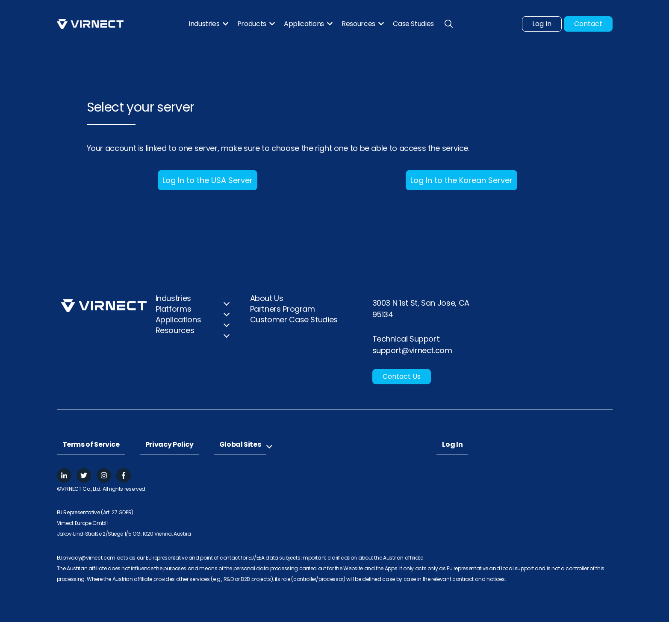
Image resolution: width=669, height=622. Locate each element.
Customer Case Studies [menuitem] (294, 319)
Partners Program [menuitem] (282, 309)
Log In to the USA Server (207, 180)
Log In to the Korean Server (461, 180)
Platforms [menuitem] (174, 309)
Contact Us (402, 376)
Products (251, 24)
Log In (541, 24)
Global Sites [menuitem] (240, 444)
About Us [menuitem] (266, 298)
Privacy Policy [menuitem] (169, 444)
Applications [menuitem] (178, 319)
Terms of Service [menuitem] (91, 444)
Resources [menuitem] (175, 330)
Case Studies (413, 24)
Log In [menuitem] (452, 444)
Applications (304, 24)
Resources (358, 24)
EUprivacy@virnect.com (87, 557)
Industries (204, 24)
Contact (588, 24)
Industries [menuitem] (173, 298)
